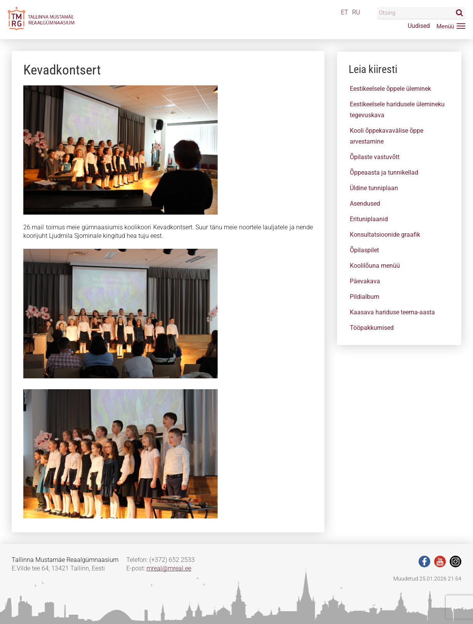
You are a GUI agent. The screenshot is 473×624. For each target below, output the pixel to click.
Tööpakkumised (372, 327)
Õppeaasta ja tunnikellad (384, 172)
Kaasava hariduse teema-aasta (392, 312)
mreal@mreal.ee (169, 568)
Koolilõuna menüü (375, 265)
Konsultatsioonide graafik (385, 234)
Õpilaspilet (364, 250)
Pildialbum (364, 296)
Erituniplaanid (369, 219)
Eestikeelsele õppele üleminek (390, 88)
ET (344, 12)
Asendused (365, 203)
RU (356, 12)
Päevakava (365, 281)
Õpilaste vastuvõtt (375, 157)
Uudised (419, 25)
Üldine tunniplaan (374, 188)
